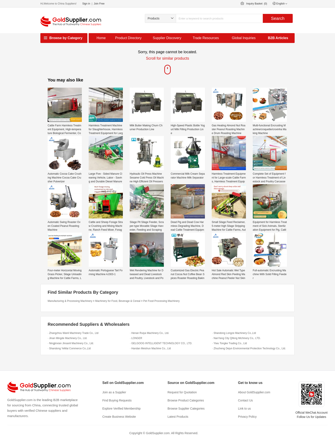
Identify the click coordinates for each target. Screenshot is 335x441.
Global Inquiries (244, 38)
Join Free (99, 3)
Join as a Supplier (114, 392)
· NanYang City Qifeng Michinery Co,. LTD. (236, 338)
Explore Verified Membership (121, 408)
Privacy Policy (247, 416)
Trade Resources (206, 38)
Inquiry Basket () (256, 3)
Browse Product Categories (186, 400)
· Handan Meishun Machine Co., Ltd (150, 348)
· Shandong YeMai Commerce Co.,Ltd (69, 348)
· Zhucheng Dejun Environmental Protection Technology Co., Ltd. (249, 348)
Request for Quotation (182, 392)
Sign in (86, 3)
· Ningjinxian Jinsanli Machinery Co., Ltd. (71, 343)
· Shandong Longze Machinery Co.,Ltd (234, 333)
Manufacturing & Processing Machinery (70, 300)
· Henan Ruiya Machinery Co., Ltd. (149, 333)
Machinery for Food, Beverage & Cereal (117, 300)
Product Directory (128, 38)
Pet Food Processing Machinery (161, 300)
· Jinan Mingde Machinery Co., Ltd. (67, 338)
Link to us (244, 408)
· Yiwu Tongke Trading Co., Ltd (229, 343)
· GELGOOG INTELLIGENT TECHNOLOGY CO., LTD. (161, 343)
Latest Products (178, 416)
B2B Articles (278, 38)
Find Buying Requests (117, 400)
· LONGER (136, 338)
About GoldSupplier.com (254, 392)
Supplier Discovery (167, 38)
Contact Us (245, 400)
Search (277, 18)
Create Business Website (119, 416)
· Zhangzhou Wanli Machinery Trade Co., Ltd (73, 333)
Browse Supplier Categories (186, 408)
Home (101, 38)
